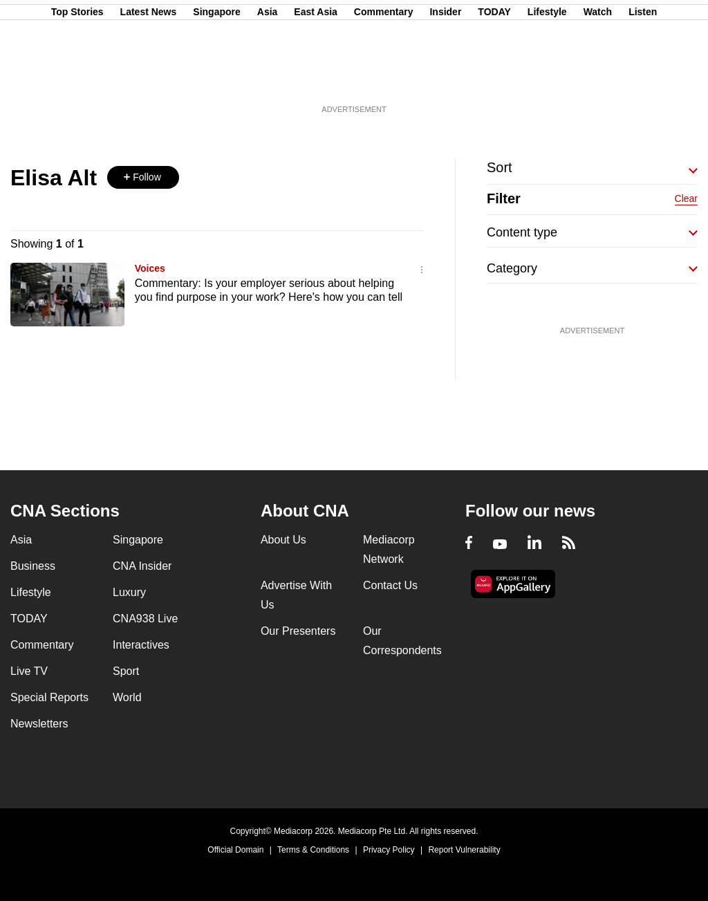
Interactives (141, 645)
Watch (598, 78)
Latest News (148, 78)
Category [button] (512, 268)
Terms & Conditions (313, 850)
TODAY (494, 78)
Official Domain (235, 850)
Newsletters (39, 724)
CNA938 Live (145, 618)
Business (32, 566)
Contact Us (390, 585)
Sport (126, 671)
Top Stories (77, 78)
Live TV (29, 671)
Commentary (383, 78)
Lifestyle (547, 78)
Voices (150, 268)
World (127, 697)
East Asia (315, 78)
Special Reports (49, 697)
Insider (445, 78)
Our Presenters (298, 631)
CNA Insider (142, 566)
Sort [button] (499, 167)
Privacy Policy (389, 850)
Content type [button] (522, 232)
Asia (267, 78)
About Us (283, 540)
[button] (143, 177)
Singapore (216, 78)
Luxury (129, 592)
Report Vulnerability (464, 850)
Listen (642, 78)
